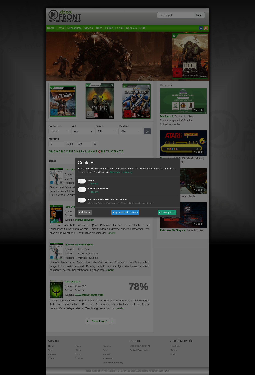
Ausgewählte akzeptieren (125, 212)
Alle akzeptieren (167, 212)
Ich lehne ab (85, 212)
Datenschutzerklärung (121, 172)
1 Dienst (92, 183)
